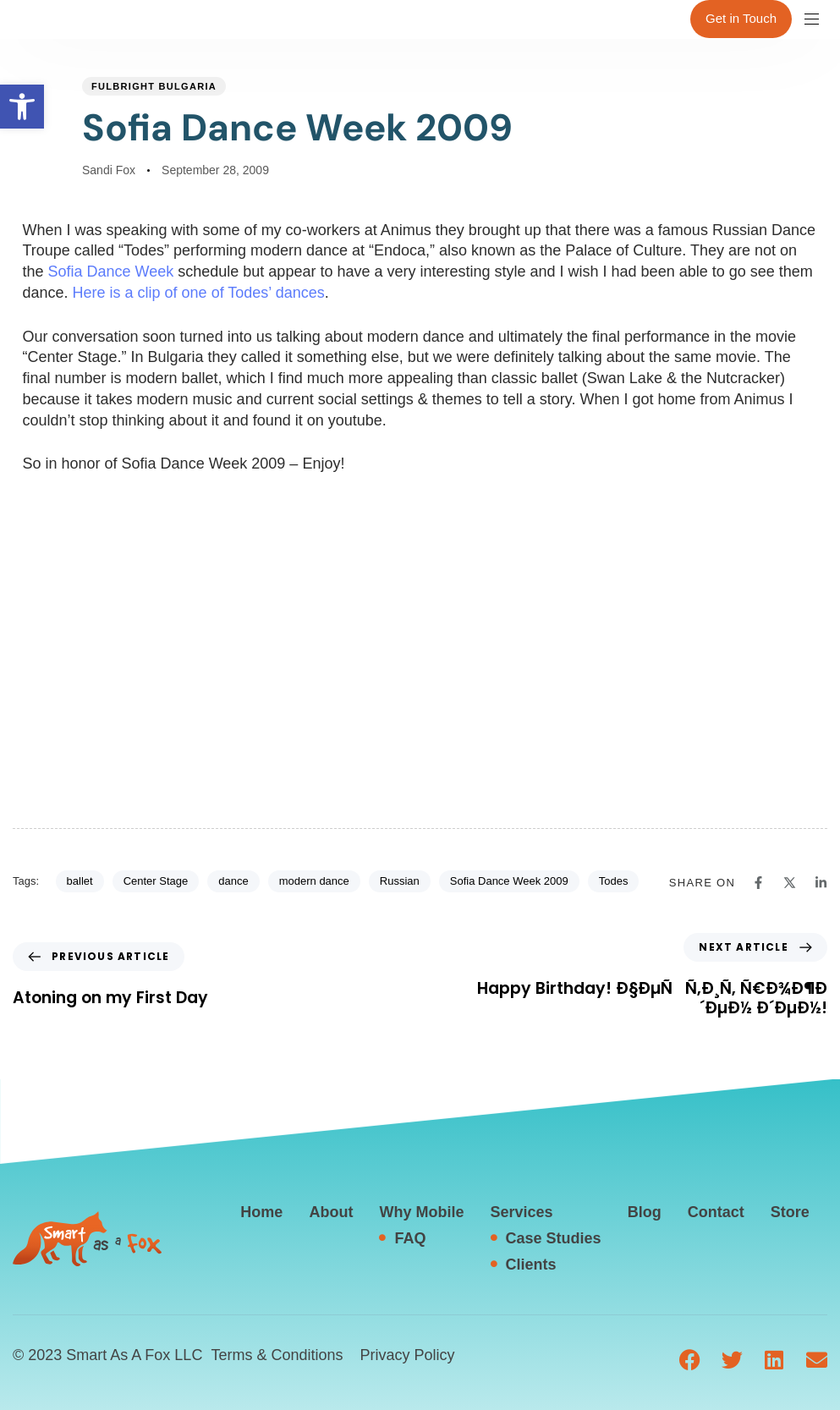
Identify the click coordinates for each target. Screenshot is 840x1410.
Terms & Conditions (277, 1355)
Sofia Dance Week (111, 271)
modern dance (314, 881)
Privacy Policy (407, 1355)
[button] (22, 107)
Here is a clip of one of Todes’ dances (199, 292)
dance (233, 881)
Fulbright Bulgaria (154, 86)
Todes (614, 881)
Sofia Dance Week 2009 (509, 881)
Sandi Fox (108, 170)
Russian (400, 881)
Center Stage (156, 881)
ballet (80, 881)
